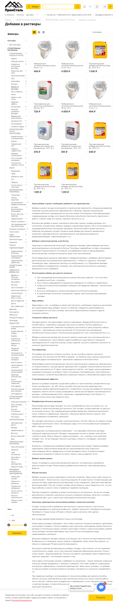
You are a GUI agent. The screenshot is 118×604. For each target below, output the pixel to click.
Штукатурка (15, 107)
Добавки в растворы (15, 88)
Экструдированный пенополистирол (18, 225)
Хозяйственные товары (17, 332)
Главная (8, 20)
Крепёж (14, 336)
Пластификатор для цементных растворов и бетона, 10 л (44, 106)
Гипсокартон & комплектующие (17, 354)
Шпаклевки (15, 81)
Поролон (12, 245)
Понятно (100, 597)
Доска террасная (17, 301)
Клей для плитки (17, 61)
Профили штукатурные (16, 154)
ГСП (12, 179)
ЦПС (13, 78)
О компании (9, 15)
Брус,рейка (15, 282)
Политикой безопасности (21, 600)
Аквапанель (15, 171)
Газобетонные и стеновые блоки (17, 137)
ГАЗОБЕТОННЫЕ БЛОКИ (15, 266)
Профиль (14, 182)
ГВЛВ (13, 174)
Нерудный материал (15, 349)
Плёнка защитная (15, 199)
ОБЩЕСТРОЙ (14, 323)
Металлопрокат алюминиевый (17, 371)
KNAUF (12, 168)
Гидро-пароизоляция (14, 236)
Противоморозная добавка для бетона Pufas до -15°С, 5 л (72, 186)
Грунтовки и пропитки (15, 458)
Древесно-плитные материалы (15, 277)
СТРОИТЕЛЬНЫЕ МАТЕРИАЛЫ (28, 20)
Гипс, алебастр (16, 92)
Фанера (14, 428)
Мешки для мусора (15, 478)
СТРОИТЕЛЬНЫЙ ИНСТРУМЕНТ (15, 397)
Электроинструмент (19, 402)
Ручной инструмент (15, 410)
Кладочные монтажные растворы (15, 66)
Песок (13, 94)
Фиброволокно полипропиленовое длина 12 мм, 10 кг (72, 66)
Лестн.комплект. (17, 288)
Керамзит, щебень (15, 103)
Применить (17, 533)
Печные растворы (18, 76)
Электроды (13, 320)
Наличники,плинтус (19, 290)
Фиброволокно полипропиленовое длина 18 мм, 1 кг (44, 66)
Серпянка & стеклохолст (16, 340)
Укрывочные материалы (16, 487)
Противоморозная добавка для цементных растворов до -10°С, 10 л (44, 146)
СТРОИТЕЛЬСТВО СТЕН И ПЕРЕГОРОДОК (16, 131)
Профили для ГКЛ (16, 145)
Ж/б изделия (16, 386)
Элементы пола (17, 177)
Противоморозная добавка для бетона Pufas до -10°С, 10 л (99, 66)
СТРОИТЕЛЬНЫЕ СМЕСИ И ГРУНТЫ (60, 20)
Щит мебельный (17, 306)
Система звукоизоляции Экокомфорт (17, 209)
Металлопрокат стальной (17, 366)
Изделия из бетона (15, 344)
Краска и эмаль (17, 467)
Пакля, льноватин (18, 222)
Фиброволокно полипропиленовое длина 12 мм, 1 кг (100, 106)
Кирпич (14, 141)
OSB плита (13, 315)
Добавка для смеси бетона (16, 117)
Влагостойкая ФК (18, 436)
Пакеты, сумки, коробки (17, 501)
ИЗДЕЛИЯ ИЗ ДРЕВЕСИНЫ (14, 271)
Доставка (30, 15)
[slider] (9, 525)
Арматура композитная (16, 376)
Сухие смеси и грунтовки (17, 186)
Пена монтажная (17, 447)
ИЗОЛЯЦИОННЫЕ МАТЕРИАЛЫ (16, 191)
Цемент (14, 59)
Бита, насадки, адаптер (16, 405)
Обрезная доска (17, 430)
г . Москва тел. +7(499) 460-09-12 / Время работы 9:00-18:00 (68, 15)
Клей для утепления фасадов (15, 111)
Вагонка (14, 285)
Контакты (20, 15)
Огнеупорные (16, 124)
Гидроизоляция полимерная (17, 257)
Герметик (14, 450)
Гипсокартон (14, 312)
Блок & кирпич (16, 362)
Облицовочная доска (16, 424)
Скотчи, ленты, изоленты (17, 492)
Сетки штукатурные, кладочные (16, 381)
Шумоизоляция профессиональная (18, 203)
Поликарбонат (16, 394)
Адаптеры (13, 309)
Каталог (33, 6)
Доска (13, 303)
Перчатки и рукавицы (15, 482)
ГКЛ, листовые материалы (16, 159)
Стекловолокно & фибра (17, 327)
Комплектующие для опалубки (17, 390)
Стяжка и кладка (17, 127)
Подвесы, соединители (16, 150)
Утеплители (15, 195)
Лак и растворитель (16, 463)
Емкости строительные (16, 496)
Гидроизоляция (17, 219)
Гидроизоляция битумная (17, 252)
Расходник (15, 417)
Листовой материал (15, 359)
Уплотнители (14, 232)
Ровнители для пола (17, 72)
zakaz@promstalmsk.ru (104, 15)
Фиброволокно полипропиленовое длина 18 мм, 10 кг (72, 106)
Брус (13, 439)
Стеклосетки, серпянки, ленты (17, 164)
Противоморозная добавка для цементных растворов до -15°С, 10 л (71, 146)
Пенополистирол (15, 239)
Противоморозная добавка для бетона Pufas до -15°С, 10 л (44, 186)
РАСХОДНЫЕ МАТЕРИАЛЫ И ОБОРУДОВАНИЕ (15, 471)
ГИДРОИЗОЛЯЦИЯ (16, 248)
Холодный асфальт (16, 318)
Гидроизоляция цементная (17, 261)
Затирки (14, 84)
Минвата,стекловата (17, 229)
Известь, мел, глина (16, 98)
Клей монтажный (15, 453)
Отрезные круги (17, 414)
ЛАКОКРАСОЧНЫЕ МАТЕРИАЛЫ (16, 443)
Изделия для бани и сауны (16, 297)
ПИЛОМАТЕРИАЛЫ (16, 420)
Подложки (13, 242)
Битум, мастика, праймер (17, 215)
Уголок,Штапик (17, 293)
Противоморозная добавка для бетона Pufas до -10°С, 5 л (99, 146)
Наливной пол (16, 121)
